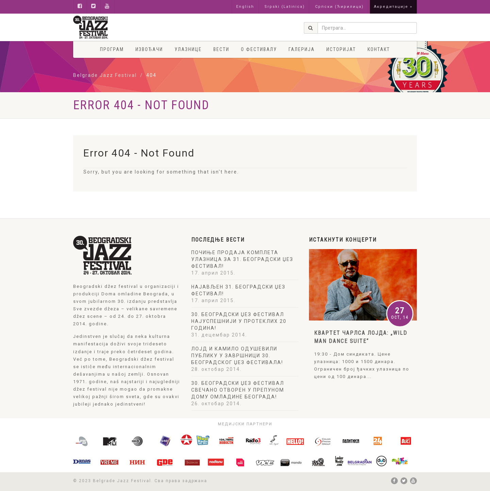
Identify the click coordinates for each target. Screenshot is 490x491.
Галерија (302, 49)
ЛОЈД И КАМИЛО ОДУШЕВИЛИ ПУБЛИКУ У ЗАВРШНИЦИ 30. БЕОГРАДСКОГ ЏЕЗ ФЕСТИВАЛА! (237, 355)
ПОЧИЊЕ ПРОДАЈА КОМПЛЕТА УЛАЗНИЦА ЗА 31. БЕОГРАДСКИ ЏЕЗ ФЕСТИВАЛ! (242, 259)
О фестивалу (259, 49)
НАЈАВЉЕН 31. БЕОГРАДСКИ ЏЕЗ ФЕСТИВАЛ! (238, 290)
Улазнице (188, 49)
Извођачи (149, 49)
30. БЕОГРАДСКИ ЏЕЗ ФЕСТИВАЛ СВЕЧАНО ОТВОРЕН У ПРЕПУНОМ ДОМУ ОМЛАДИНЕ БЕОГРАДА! (237, 389)
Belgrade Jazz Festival (105, 75)
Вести (221, 49)
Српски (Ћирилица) (339, 6)
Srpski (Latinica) (284, 6)
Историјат (341, 49)
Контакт (379, 49)
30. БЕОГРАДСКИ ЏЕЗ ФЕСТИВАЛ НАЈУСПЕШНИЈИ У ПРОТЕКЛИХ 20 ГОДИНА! (239, 321)
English (245, 6)
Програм (112, 49)
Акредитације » (393, 6)
